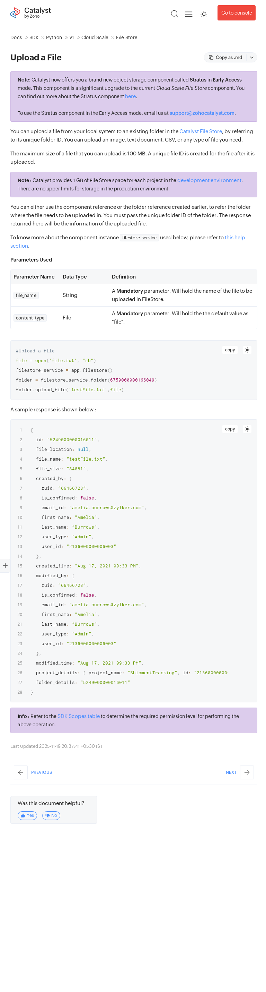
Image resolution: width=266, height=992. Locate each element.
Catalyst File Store (200, 131)
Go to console (236, 13)
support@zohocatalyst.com (202, 113)
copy (230, 350)
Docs (16, 37)
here (130, 96)
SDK (34, 37)
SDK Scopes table (78, 716)
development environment (209, 180)
